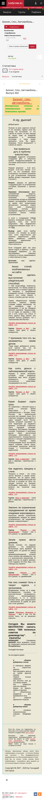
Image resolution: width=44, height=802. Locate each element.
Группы (23, 11)
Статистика (9, 65)
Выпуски (8, 11)
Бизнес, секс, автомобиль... (22, 101)
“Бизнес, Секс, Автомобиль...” (22, 739)
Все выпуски (24, 83)
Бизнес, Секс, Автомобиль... (18, 21)
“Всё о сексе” (29, 732)
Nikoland (19, 797)
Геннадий (12, 58)
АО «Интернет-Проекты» (14, 794)
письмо (10, 742)
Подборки (37, 11)
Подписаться (14, 27)
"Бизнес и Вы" (22, 328)
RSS (24, 38)
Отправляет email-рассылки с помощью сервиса (22, 7)
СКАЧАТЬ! (15, 638)
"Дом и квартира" (22, 459)
